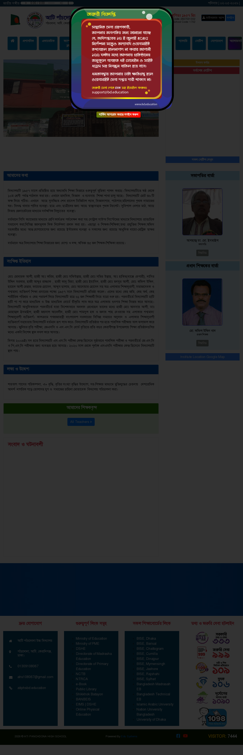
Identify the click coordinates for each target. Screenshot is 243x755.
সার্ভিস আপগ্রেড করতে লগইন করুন (118, 114)
